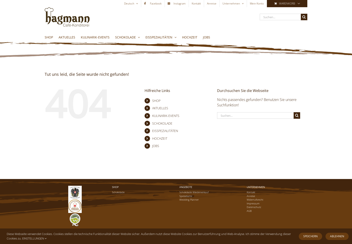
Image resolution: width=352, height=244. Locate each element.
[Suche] (304, 17)
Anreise (251, 196)
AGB (249, 211)
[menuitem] (131, 3)
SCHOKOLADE (162, 123)
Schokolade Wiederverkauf (194, 192)
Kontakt (251, 192)
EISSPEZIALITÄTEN (165, 131)
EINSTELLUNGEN (34, 238)
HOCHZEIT (159, 138)
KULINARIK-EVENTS (165, 116)
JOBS (155, 146)
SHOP (156, 100)
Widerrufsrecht (255, 199)
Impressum (253, 203)
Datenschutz (254, 207)
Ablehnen (337, 236)
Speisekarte (185, 196)
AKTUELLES (160, 108)
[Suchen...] (280, 17)
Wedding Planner (189, 199)
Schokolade (118, 192)
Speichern (310, 236)
